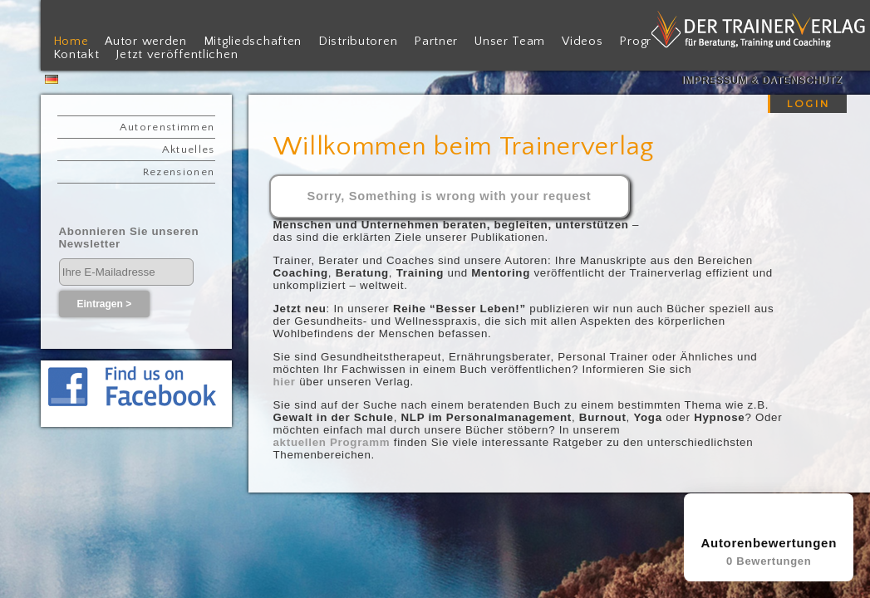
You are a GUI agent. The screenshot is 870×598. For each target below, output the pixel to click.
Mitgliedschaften (253, 41)
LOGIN (808, 104)
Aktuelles (188, 149)
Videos (582, 41)
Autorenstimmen (167, 127)
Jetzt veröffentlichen (177, 54)
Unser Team (509, 41)
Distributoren (357, 41)
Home (71, 41)
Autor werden (145, 41)
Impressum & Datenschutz (761, 80)
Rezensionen (179, 172)
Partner (436, 41)
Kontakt (76, 54)
